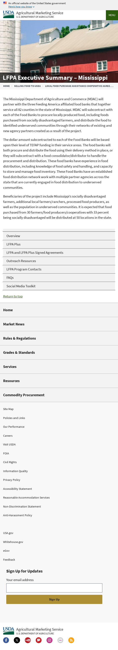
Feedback (9, 559)
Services (9, 366)
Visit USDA (9, 444)
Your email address (20, 580)
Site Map (8, 409)
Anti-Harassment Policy (17, 515)
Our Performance (13, 427)
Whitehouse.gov (13, 542)
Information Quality (15, 471)
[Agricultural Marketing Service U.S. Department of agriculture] (33, 15)
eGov (6, 550)
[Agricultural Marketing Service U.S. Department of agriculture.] (33, 631)
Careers (8, 436)
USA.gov (8, 533)
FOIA (6, 453)
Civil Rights (10, 462)
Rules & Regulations (19, 338)
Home (6, 86)
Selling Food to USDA (27, 86)
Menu (112, 15)
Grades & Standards (19, 352)
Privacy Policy (11, 480)
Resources (11, 380)
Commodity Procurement (23, 394)
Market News (13, 324)
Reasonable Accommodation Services (26, 497)
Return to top (13, 296)
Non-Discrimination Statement (22, 506)
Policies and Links (14, 418)
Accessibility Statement (17, 489)
